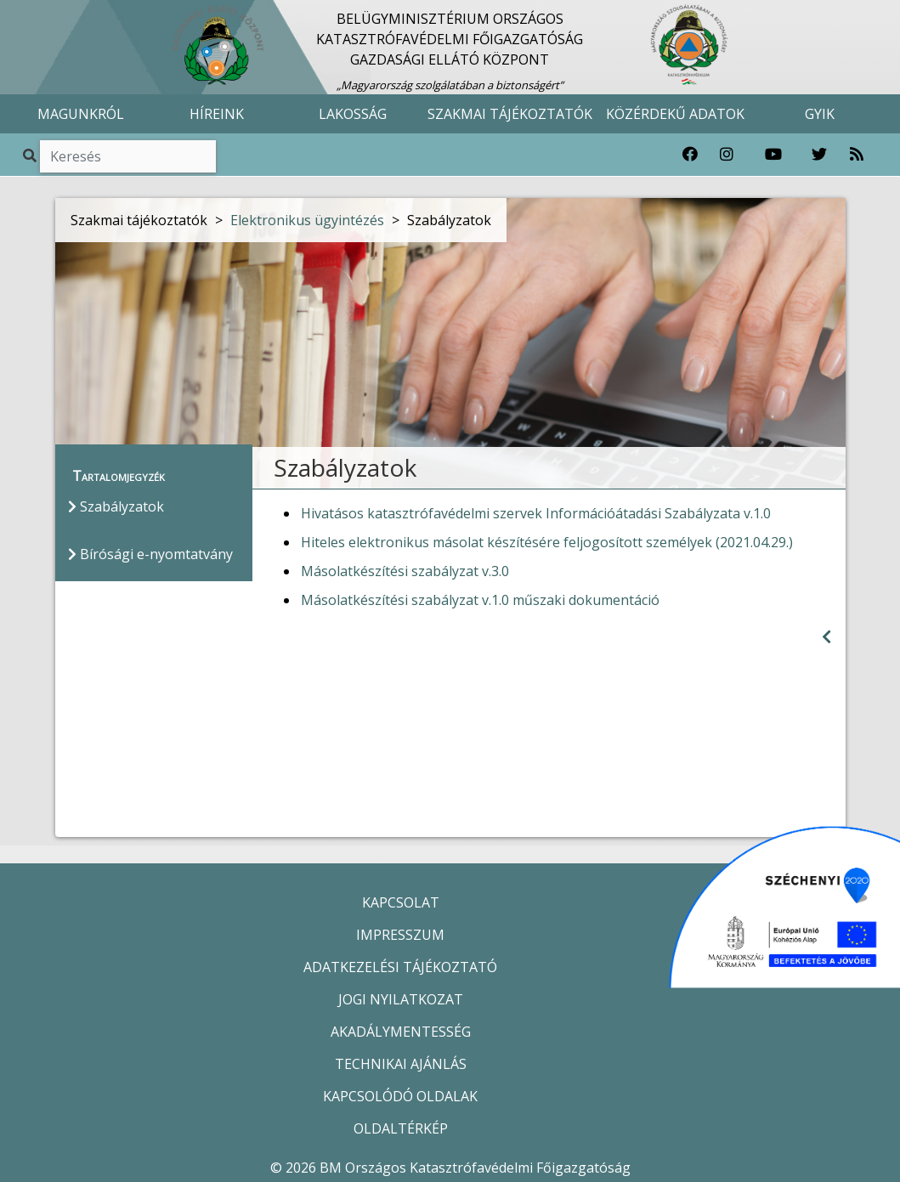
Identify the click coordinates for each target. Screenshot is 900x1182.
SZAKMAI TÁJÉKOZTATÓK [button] (509, 114)
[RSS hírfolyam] (856, 155)
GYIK (820, 114)
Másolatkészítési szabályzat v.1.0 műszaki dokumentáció (480, 600)
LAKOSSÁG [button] (353, 114)
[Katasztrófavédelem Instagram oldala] (726, 155)
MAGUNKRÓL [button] (80, 114)
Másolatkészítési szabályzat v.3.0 (405, 571)
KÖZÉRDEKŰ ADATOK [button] (675, 114)
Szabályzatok (116, 506)
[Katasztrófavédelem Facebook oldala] (690, 155)
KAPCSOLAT (400, 902)
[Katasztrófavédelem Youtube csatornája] (773, 155)
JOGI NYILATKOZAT (400, 999)
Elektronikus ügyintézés (307, 220)
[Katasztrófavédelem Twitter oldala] (819, 155)
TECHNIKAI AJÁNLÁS (401, 1064)
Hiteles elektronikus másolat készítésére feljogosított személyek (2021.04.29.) (547, 542)
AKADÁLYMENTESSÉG (401, 1031)
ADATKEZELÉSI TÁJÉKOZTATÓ (400, 967)
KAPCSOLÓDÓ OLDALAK (400, 1096)
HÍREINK (217, 114)
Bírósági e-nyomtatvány (150, 554)
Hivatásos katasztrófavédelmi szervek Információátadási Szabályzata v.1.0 (536, 513)
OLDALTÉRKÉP (401, 1128)
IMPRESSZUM (400, 934)
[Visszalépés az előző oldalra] (826, 637)
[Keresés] (128, 156)
